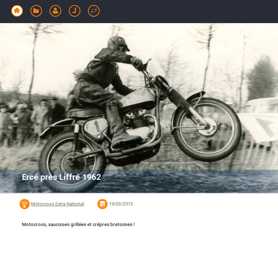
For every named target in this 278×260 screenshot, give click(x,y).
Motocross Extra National (57, 204)
